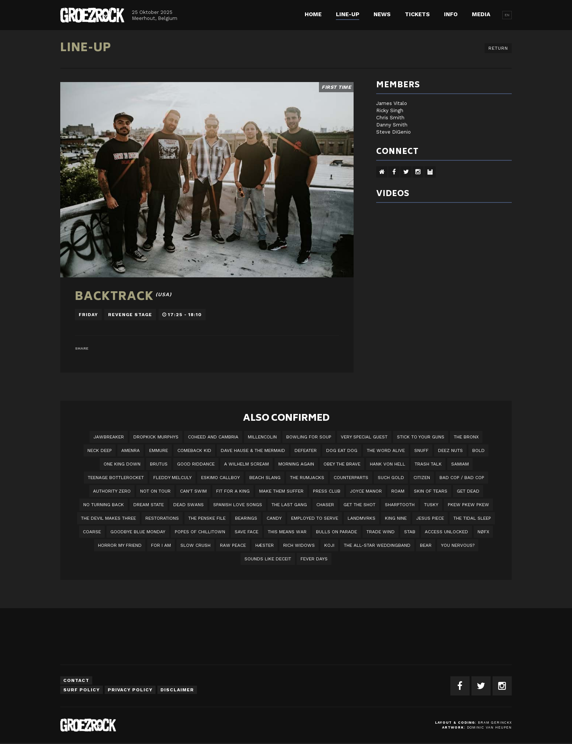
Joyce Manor (366, 491)
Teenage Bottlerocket (116, 477)
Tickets (417, 14)
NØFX (483, 531)
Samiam (460, 464)
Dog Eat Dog (341, 450)
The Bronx (466, 437)
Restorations (162, 518)
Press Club (326, 491)
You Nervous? (457, 545)
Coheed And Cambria (213, 437)
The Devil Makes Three (108, 518)
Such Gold (391, 477)
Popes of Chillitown (200, 531)
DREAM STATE (148, 504)
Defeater (305, 450)
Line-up (347, 14)
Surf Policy (81, 689)
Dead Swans (188, 504)
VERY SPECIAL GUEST (364, 437)
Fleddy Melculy (172, 477)
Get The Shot (359, 504)
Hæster (264, 545)
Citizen (421, 477)
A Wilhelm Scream (246, 464)
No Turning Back (103, 504)
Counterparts (351, 477)
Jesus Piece (430, 518)
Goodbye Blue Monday (137, 531)
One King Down (122, 464)
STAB (409, 531)
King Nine (396, 518)
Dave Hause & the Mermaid (253, 450)
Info (451, 14)
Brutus (159, 464)
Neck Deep (99, 450)
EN (507, 15)
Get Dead (468, 491)
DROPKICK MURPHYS (155, 437)
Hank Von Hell (387, 464)
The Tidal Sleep (472, 518)
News (382, 14)
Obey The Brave (341, 464)
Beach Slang (265, 477)
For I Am (161, 545)
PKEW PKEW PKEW (468, 504)
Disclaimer (177, 689)
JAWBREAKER (108, 437)
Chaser (325, 504)
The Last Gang (289, 504)
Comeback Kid (194, 450)
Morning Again (296, 464)
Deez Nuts (450, 450)
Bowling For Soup (308, 437)
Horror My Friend (120, 545)
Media (481, 14)
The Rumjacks (307, 477)
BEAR (426, 545)
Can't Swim (193, 491)
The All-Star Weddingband (377, 545)
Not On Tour (155, 491)
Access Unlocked (446, 531)
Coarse (92, 531)
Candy (274, 518)
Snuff (421, 450)
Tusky (431, 504)
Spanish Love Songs (237, 504)
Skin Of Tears (430, 491)
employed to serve (314, 518)
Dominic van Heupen (489, 727)
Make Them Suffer (281, 491)
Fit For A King (233, 491)
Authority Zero (112, 491)
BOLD (478, 450)
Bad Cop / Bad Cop (461, 477)
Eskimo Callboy (220, 477)
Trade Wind (380, 531)
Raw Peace (233, 545)
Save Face (246, 531)
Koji (329, 545)
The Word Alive (386, 450)
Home (313, 14)
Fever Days (314, 558)
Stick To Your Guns (420, 437)
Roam (397, 491)
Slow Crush (195, 545)
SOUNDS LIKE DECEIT (267, 558)
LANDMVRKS (361, 518)
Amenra (130, 450)
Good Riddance (196, 464)
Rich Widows (299, 545)
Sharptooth (400, 504)
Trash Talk (428, 464)
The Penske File (207, 518)
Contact (76, 680)
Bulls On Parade (336, 531)
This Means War (287, 531)
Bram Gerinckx (495, 722)
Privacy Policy (130, 689)
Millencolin (262, 437)
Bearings (246, 518)
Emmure (158, 450)
